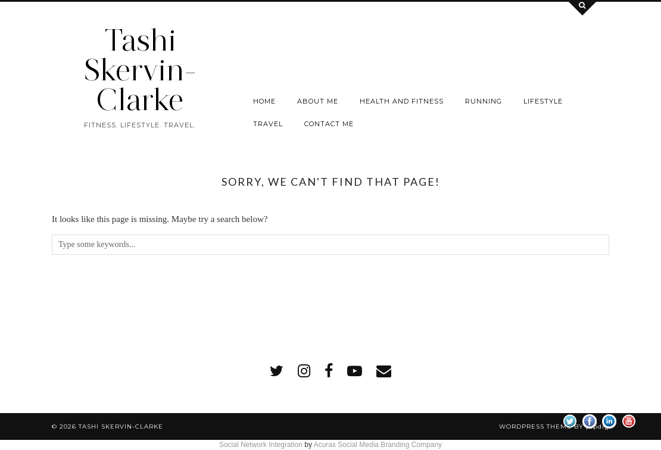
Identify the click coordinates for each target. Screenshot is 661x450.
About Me (317, 101)
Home (264, 101)
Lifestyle (543, 101)
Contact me (329, 124)
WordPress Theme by (554, 426)
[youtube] (354, 371)
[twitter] (276, 371)
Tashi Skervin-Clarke (140, 70)
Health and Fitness (402, 101)
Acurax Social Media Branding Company (378, 444)
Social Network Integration (261, 444)
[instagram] (304, 371)
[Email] (383, 371)
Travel (268, 124)
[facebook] (329, 371)
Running (483, 101)
